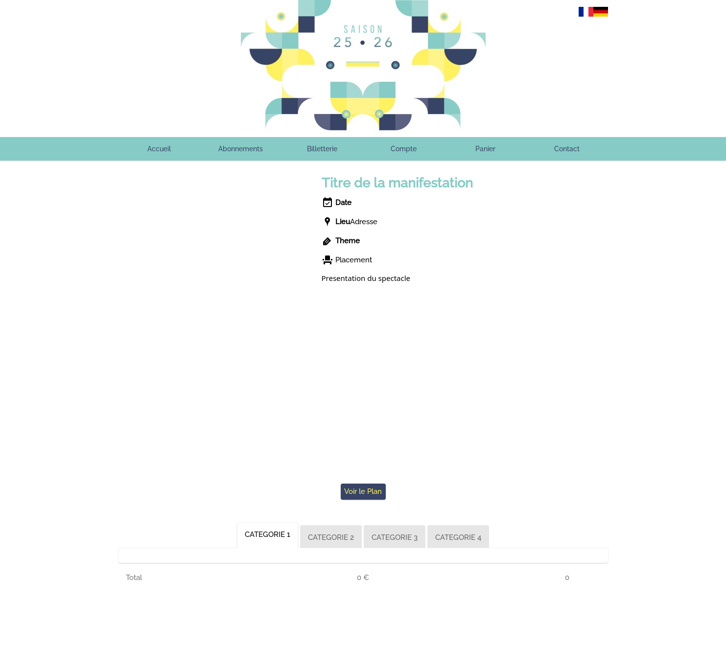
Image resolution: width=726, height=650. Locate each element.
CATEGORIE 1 (267, 534)
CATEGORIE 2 (331, 537)
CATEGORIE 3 (395, 537)
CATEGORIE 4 (458, 537)
